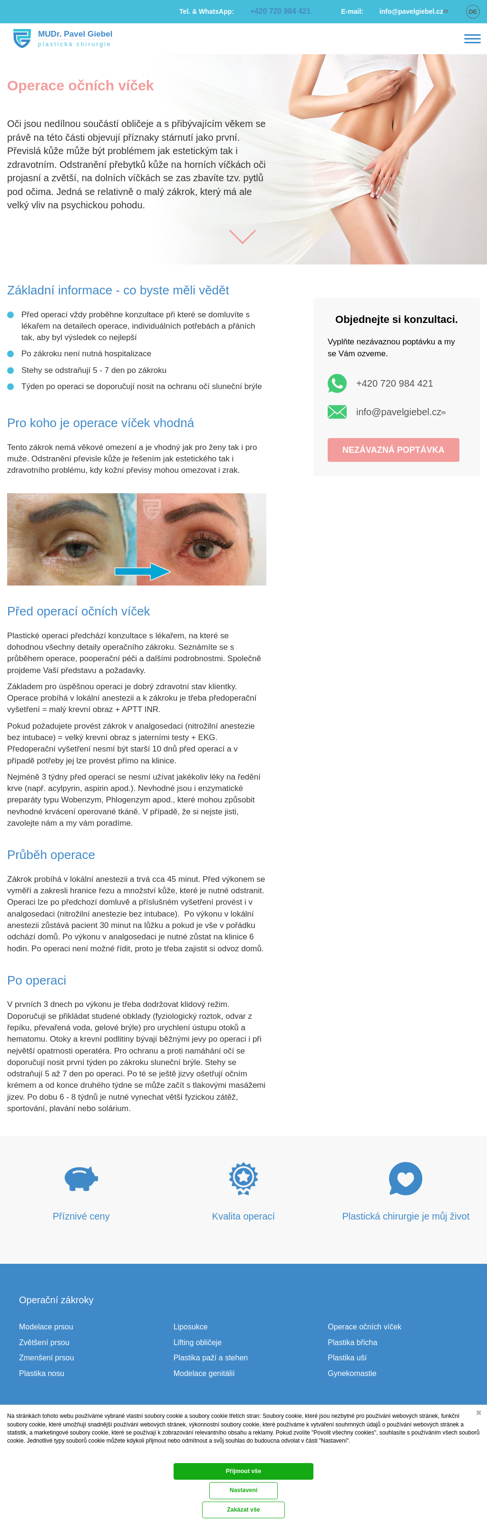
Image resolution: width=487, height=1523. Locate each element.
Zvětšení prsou (44, 1342)
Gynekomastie (352, 1373)
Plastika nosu (41, 1373)
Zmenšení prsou (46, 1358)
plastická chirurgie (69, 44)
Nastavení (243, 1511)
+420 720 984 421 (394, 383)
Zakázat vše (244, 1475)
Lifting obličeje (198, 1342)
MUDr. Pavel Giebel (69, 34)
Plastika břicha (352, 1342)
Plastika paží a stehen (211, 1358)
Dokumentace (22, 1454)
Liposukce (191, 1327)
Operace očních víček (364, 1327)
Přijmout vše (243, 1493)
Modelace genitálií (204, 1373)
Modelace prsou (46, 1327)
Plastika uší (347, 1358)
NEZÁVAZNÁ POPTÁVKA (393, 450)
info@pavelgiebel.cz (402, 412)
